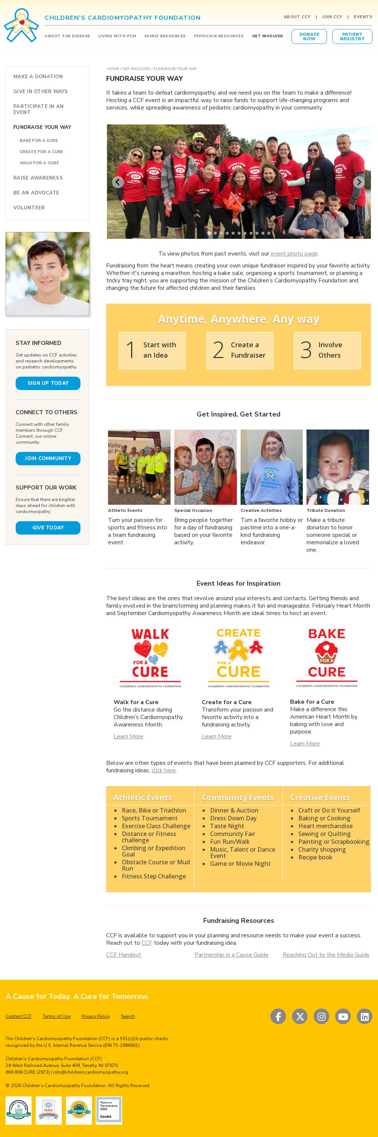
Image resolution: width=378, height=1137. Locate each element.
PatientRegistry (352, 36)
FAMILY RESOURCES (165, 36)
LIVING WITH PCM (117, 36)
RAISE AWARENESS (38, 178)
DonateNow (309, 36)
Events (363, 17)
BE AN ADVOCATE (36, 193)
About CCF (297, 17)
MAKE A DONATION (38, 76)
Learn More (128, 736)
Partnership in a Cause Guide (231, 955)
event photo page (294, 254)
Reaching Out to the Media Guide (326, 955)
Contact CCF (19, 1016)
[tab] (209, 233)
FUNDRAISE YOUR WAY (42, 127)
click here (164, 770)
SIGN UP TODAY (48, 383)
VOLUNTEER (29, 208)
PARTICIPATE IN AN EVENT (38, 109)
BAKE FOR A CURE (39, 140)
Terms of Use (56, 1016)
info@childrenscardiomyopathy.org (90, 1072)
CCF (147, 943)
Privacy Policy (96, 1016)
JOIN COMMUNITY (48, 458)
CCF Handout (123, 955)
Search (128, 1016)
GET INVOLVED (267, 36)
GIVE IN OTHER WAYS (40, 91)
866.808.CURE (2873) (28, 1072)
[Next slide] (359, 182)
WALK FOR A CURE (39, 163)
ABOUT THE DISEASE (67, 36)
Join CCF (332, 17)
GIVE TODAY (48, 528)
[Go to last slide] (118, 182)
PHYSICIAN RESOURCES (219, 36)
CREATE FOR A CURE (41, 152)
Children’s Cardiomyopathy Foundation (64, 1086)
